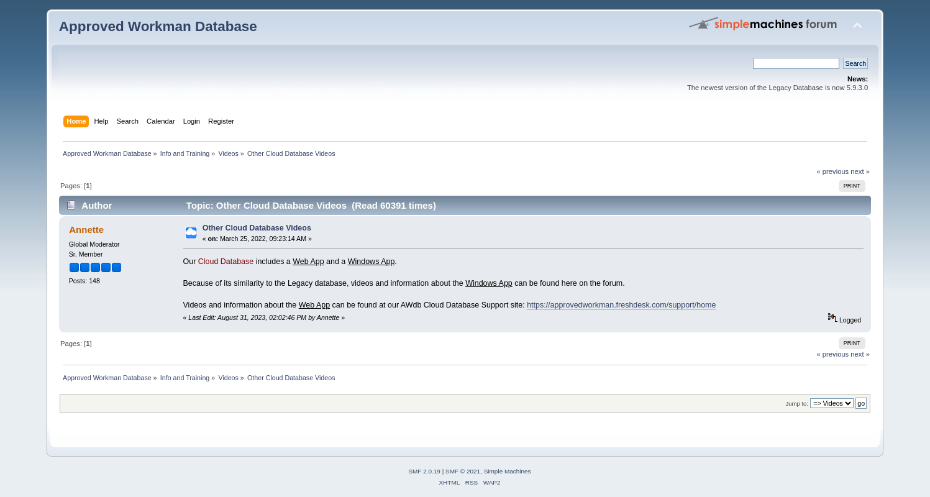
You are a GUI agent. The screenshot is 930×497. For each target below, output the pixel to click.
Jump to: (796, 403)
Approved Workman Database (158, 26)
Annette (86, 229)
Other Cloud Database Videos (257, 228)
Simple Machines (507, 471)
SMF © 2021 (462, 471)
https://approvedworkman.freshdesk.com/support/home (621, 305)
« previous (832, 171)
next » (860, 171)
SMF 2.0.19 (424, 471)
